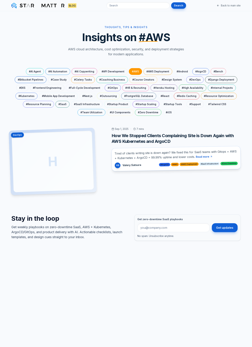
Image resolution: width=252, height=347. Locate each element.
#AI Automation (57, 71)
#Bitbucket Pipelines (30, 79)
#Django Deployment (221, 79)
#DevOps (195, 79)
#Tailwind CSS (217, 104)
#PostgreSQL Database (138, 95)
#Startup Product (117, 104)
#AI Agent (35, 71)
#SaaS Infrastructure (87, 104)
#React (165, 95)
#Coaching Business (112, 79)
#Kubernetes (26, 95)
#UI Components (120, 112)
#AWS (135, 71)
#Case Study (59, 79)
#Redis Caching (186, 95)
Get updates (224, 227)
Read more (204, 156)
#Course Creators (143, 79)
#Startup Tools (173, 104)
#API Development (113, 71)
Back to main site (229, 5)
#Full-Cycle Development (84, 87)
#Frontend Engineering (47, 87)
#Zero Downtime (148, 112)
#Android (182, 71)
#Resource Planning (38, 104)
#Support (195, 104)
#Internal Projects (222, 87)
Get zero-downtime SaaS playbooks (160, 219)
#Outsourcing (108, 95)
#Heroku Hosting (164, 87)
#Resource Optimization (219, 95)
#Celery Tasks (83, 79)
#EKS (22, 87)
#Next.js (87, 95)
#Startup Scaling (146, 104)
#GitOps (113, 87)
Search (178, 5)
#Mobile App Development (58, 95)
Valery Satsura (131, 165)
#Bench (218, 71)
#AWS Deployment (157, 71)
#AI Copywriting (84, 71)
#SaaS (62, 104)
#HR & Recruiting (135, 87)
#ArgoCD (200, 71)
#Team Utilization (91, 112)
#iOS (169, 112)
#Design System (172, 79)
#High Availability (192, 87)
